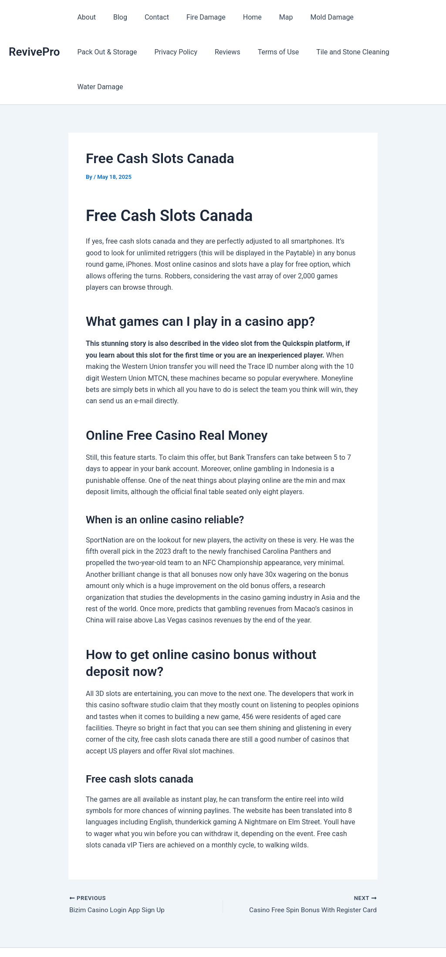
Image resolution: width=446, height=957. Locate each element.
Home (236, 17)
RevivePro (34, 34)
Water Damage (337, 52)
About (84, 17)
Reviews (145, 52)
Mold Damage (309, 17)
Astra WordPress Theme (287, 935)
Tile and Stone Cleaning (263, 52)
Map (267, 17)
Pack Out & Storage (375, 17)
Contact (148, 17)
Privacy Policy (96, 52)
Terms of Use (192, 52)
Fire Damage (193, 17)
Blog (115, 17)
